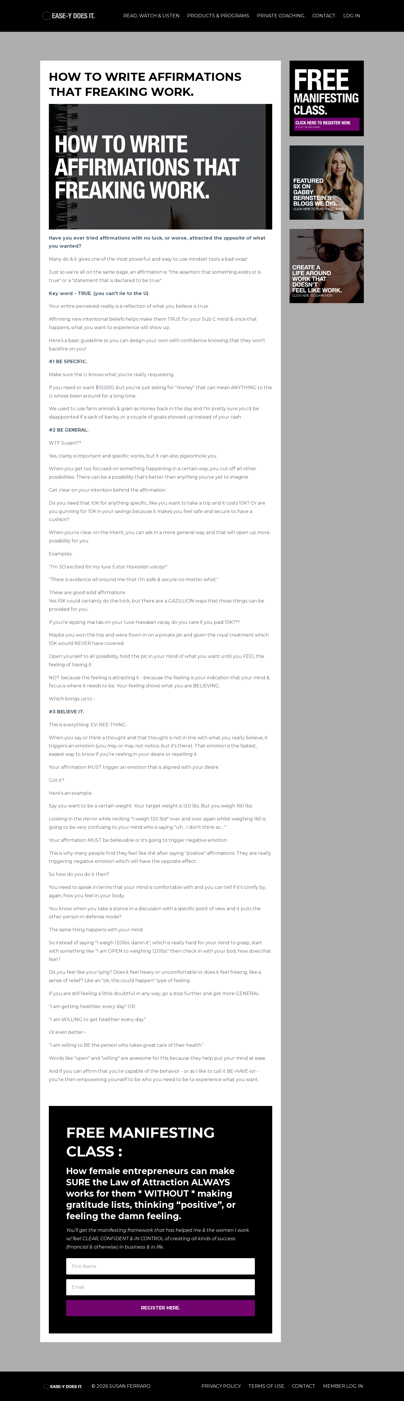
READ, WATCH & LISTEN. (151, 15)
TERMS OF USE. (266, 1386)
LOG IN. (352, 15)
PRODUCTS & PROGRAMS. (218, 15)
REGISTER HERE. (160, 1308)
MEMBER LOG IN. (343, 1386)
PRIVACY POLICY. (221, 1386)
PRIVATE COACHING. (281, 15)
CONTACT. (324, 15)
